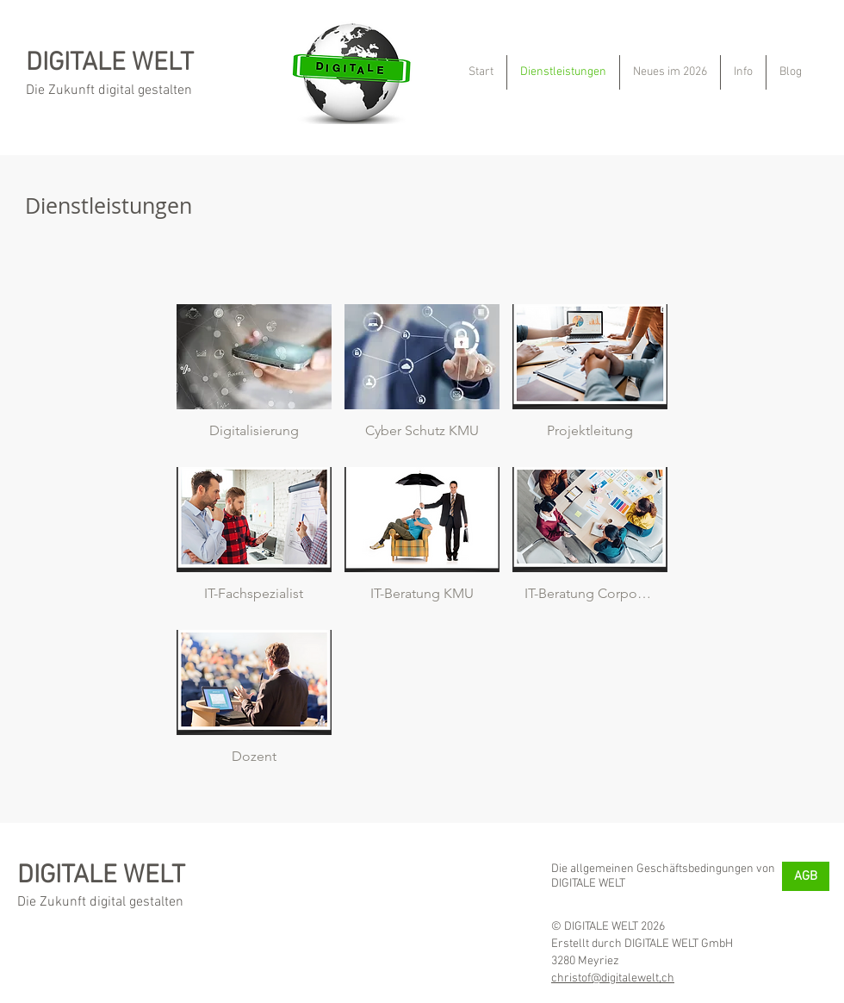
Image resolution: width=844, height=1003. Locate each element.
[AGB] (805, 876)
